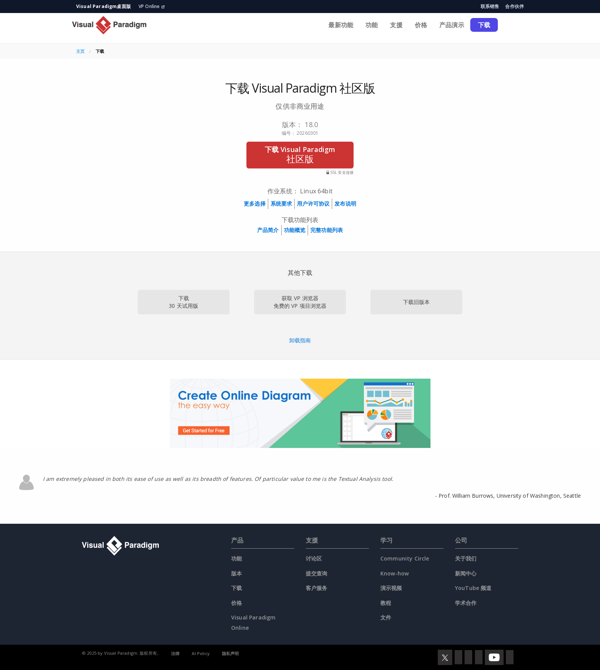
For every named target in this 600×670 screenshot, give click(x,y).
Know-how (394, 573)
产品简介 (268, 230)
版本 (236, 573)
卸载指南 (300, 340)
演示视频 (391, 588)
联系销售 (490, 6)
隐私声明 (230, 653)
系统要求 (281, 203)
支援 (396, 25)
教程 (385, 602)
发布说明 (345, 203)
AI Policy (200, 653)
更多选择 (255, 203)
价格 (421, 25)
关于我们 (466, 558)
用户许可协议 (313, 203)
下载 (484, 25)
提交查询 (317, 573)
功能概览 (295, 230)
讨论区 (314, 558)
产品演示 (451, 25)
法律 (175, 653)
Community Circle (404, 558)
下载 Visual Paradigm (300, 155)
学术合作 (466, 602)
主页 (80, 51)
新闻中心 (466, 573)
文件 (385, 617)
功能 (371, 25)
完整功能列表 (326, 230)
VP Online (152, 6)
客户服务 (317, 588)
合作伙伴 (514, 6)
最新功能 (340, 25)
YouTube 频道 (473, 588)
